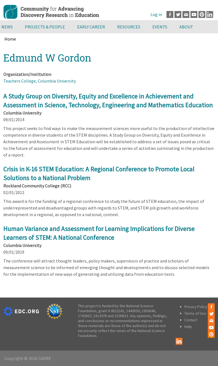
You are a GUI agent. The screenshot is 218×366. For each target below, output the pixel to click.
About (186, 27)
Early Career (91, 27)
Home (10, 39)
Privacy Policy (195, 306)
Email (185, 14)
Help (188, 326)
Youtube (193, 14)
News (7, 27)
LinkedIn (209, 14)
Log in (156, 14)
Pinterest (201, 14)
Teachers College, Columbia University (39, 81)
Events (159, 27)
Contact (190, 319)
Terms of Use (195, 313)
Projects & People (45, 27)
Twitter (177, 14)
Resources (128, 27)
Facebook (169, 14)
